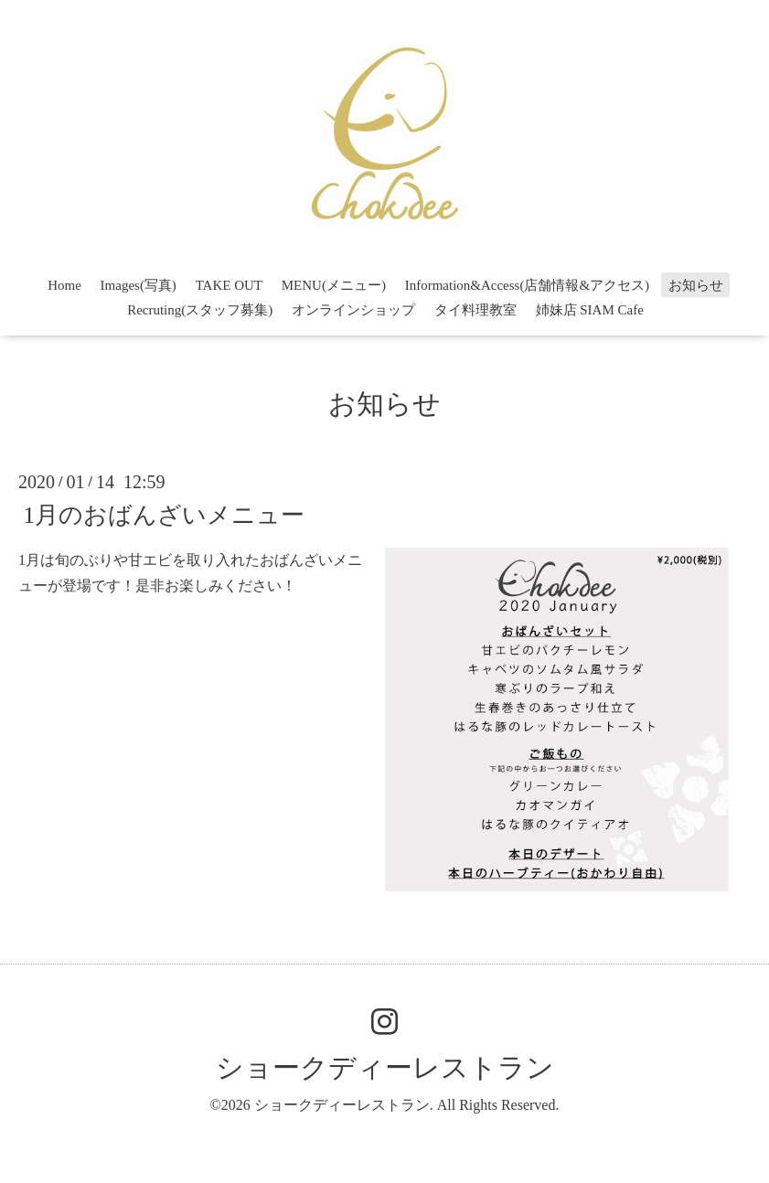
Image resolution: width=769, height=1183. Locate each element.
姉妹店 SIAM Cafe (590, 310)
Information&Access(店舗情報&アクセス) (527, 285)
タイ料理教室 (475, 310)
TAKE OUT (229, 285)
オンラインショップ (353, 310)
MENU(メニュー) (334, 285)
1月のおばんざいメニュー (163, 514)
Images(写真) (138, 285)
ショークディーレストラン (385, 1067)
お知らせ (695, 285)
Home (64, 285)
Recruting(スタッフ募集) (199, 310)
